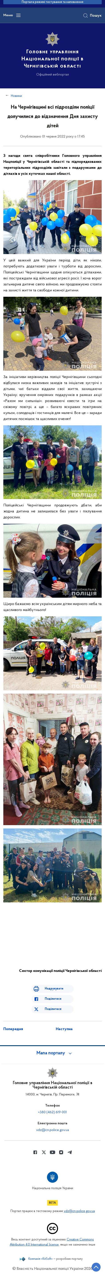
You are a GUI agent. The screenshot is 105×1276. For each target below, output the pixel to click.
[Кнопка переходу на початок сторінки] (96, 1267)
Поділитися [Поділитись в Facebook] (53, 999)
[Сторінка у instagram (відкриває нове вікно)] (61, 1152)
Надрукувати (54, 988)
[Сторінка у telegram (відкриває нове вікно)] (69, 1152)
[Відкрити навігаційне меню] (18, 15)
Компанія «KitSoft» (40, 1259)
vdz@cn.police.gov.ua (52, 1130)
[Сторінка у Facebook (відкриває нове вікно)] (35, 1152)
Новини (16, 96)
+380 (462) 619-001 (52, 1112)
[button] (52, 1053)
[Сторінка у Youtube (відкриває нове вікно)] (52, 1152)
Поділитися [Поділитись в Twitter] (53, 1009)
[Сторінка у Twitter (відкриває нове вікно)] (44, 1152)
